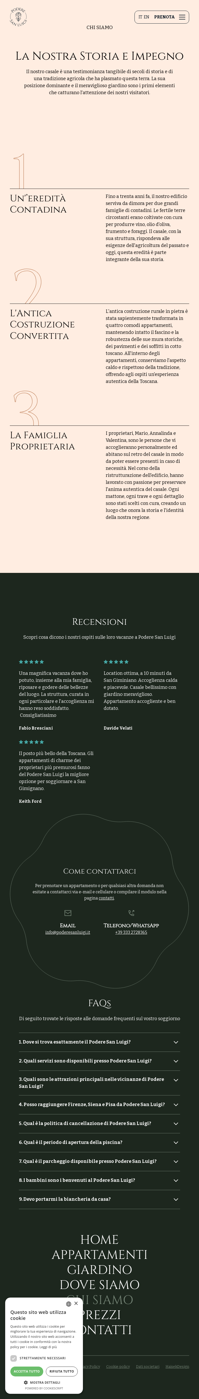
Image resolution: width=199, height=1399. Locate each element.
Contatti (99, 1330)
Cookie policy (118, 1366)
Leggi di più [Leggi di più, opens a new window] (48, 1347)
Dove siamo (99, 1285)
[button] (181, 17)
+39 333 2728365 (131, 932)
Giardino (99, 1270)
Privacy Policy (88, 1366)
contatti (106, 898)
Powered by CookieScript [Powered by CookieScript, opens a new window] (44, 1388)
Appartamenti (100, 1255)
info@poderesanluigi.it (67, 932)
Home (99, 1240)
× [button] (76, 1304)
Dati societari (147, 1366)
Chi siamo (99, 1300)
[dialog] (44, 1346)
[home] (18, 17)
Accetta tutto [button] (27, 1371)
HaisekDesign (177, 1366)
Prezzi (99, 1315)
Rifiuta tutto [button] (61, 1371)
